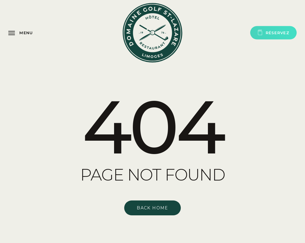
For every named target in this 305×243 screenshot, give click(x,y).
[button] (20, 33)
